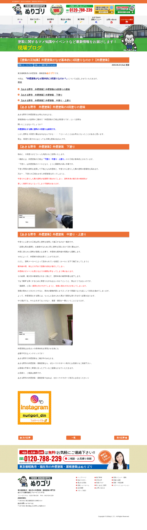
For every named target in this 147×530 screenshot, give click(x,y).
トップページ (82, 477)
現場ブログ (99, 482)
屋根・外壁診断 (118, 482)
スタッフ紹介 (82, 490)
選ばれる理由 (66, 20)
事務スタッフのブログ (25, 65)
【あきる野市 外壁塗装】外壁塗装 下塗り (41, 95)
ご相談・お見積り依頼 (79, 458)
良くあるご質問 (101, 485)
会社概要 (80, 488)
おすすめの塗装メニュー (96, 19)
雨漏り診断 (117, 480)
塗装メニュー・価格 (119, 477)
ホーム (19, 20)
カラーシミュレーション (121, 485)
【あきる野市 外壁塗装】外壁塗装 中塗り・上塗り (45, 100)
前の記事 (121, 438)
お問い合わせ (112, 21)
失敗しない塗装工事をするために (45, 65)
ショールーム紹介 (127, 21)
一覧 (73, 438)
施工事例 (81, 20)
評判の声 (99, 480)
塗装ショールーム (83, 485)
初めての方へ (35, 20)
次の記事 (26, 438)
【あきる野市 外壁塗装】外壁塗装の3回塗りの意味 (45, 89)
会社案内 (50, 20)
